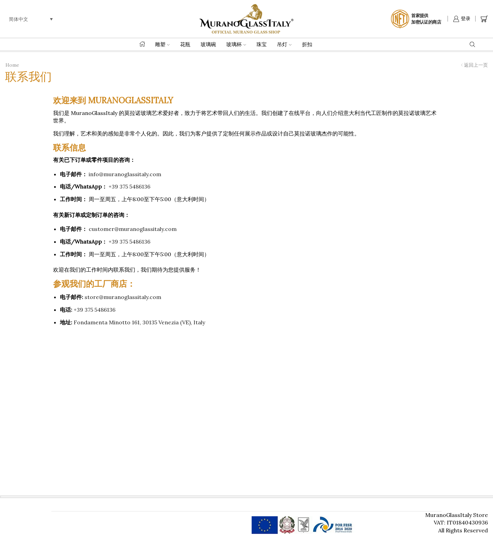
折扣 (307, 44)
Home (12, 65)
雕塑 (162, 44)
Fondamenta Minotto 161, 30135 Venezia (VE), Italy (139, 322)
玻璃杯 (236, 44)
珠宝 (261, 44)
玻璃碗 (208, 44)
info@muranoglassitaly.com (125, 174)
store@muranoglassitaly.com (123, 297)
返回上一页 (476, 65)
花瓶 (185, 44)
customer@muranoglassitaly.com (133, 228)
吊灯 (284, 44)
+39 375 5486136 (129, 186)
